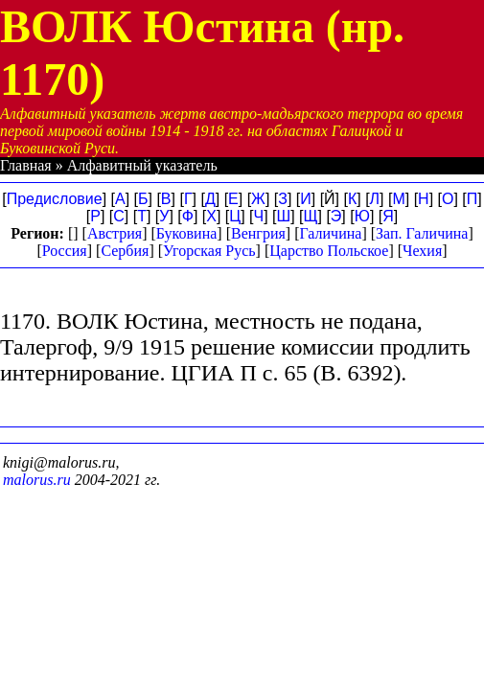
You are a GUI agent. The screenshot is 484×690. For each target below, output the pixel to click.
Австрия (114, 233)
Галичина (330, 233)
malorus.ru (37, 480)
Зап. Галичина (422, 233)
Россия (64, 250)
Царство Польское (328, 250)
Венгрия (258, 233)
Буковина (187, 233)
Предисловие (55, 199)
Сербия (125, 250)
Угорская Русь (209, 250)
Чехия (422, 250)
